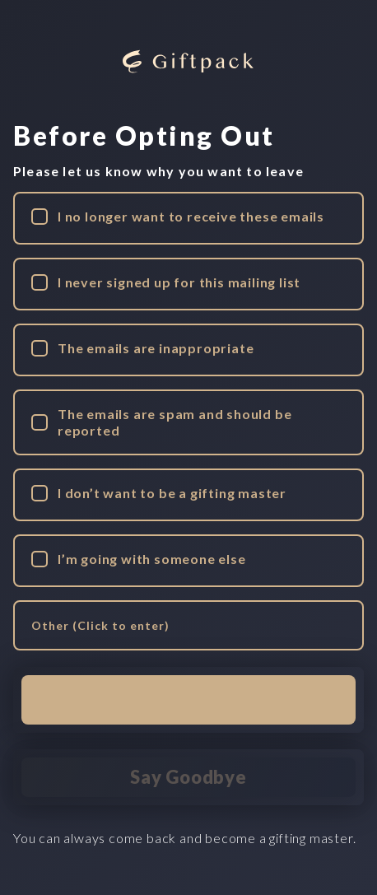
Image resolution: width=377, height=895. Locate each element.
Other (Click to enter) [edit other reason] (100, 625)
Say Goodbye (188, 777)
